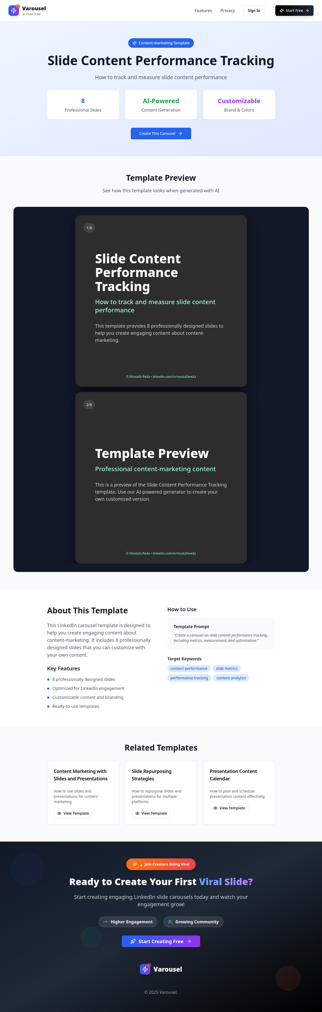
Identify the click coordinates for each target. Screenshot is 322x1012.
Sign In (254, 10)
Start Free (294, 10)
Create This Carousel (161, 133)
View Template (73, 813)
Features (203, 10)
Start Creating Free (161, 941)
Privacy (227, 10)
